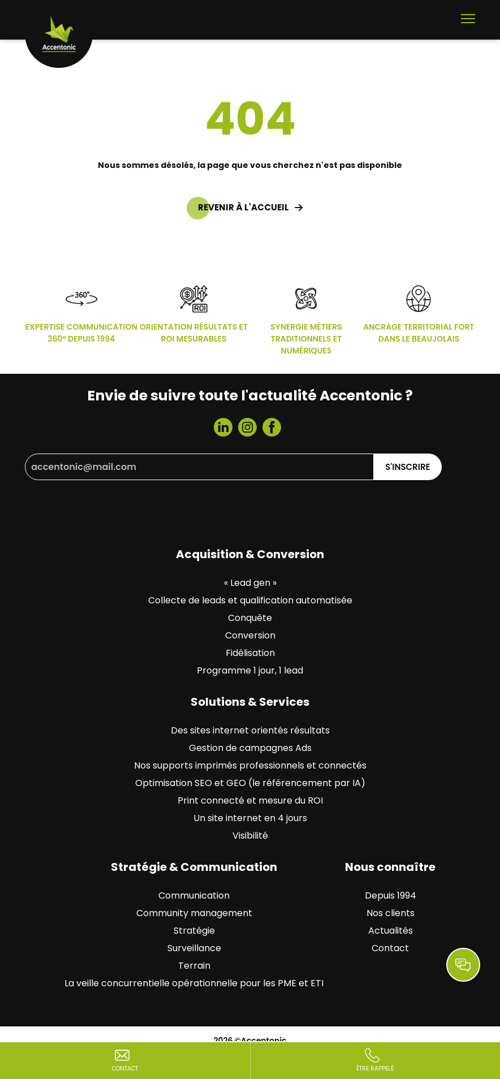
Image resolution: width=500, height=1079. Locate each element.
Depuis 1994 (390, 895)
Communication (194, 895)
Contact (390, 948)
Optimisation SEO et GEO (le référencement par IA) (250, 782)
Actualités (390, 930)
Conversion (250, 635)
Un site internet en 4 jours (250, 818)
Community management (194, 913)
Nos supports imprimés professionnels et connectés (250, 765)
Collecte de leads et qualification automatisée (250, 600)
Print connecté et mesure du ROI (250, 800)
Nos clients (391, 913)
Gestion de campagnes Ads (250, 747)
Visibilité (250, 835)
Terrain (194, 965)
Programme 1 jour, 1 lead (250, 670)
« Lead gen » (250, 582)
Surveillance (194, 948)
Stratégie (194, 930)
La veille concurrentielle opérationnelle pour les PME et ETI (194, 983)
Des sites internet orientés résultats (250, 730)
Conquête (250, 617)
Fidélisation (250, 652)
